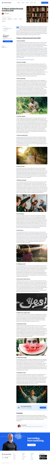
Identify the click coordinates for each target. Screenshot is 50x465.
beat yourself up (26, 233)
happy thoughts (19, 46)
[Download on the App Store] (43, 456)
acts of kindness (31, 92)
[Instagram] (2, 457)
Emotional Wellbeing (7, 6)
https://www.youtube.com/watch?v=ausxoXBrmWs (25, 59)
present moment (44, 234)
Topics (23, 2)
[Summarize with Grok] (4, 21)
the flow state (21, 268)
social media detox (20, 181)
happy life (40, 219)
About (23, 455)
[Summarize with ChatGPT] (4, 19)
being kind (38, 227)
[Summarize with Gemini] (20, 19)
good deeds (38, 92)
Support (32, 459)
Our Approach (24, 456)
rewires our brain (44, 50)
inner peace (18, 55)
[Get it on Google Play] (43, 458)
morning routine (20, 137)
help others (25, 92)
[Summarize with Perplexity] (10, 19)
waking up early (23, 142)
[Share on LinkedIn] (3, 47)
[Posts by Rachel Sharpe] (3, 14)
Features (19, 2)
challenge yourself (22, 265)
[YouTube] (7, 457)
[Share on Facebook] (2, 47)
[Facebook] (5, 457)
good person (20, 92)
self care (29, 172)
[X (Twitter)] (3, 457)
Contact (23, 459)
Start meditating (44, 2)
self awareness (19, 49)
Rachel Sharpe (6, 13)
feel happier (34, 283)
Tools (31, 456)
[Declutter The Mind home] (6, 3)
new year (39, 29)
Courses (27, 2)
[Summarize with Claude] (15, 19)
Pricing (32, 2)
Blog (34, 2)
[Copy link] (6, 47)
